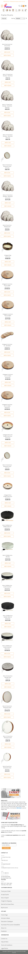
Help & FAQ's (4, 942)
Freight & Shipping (6, 901)
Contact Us (4, 938)
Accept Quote (5, 894)
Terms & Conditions (6, 945)
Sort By (13, 18)
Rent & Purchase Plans (7, 904)
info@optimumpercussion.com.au (9, 867)
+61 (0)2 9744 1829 (5, 857)
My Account (4, 907)
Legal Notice (4, 948)
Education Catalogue (7, 921)
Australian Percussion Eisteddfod (10, 925)
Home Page (4, 915)
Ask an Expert (5, 898)
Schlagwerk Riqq (7, 255)
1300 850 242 (4, 860)
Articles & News (5, 918)
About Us (3, 928)
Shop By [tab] (4, 18)
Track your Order (6, 891)
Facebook (3, 931)
